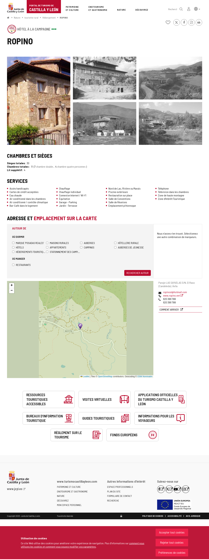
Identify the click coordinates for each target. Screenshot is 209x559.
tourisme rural (31, 17)
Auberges (87, 242)
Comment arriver (169, 309)
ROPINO (64, 17)
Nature (17, 17)
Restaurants (21, 264)
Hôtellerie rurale (126, 242)
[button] (197, 9)
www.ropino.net (173, 295)
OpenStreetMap (105, 376)
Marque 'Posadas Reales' (28, 242)
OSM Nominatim (144, 376)
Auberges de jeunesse (129, 247)
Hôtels (18, 247)
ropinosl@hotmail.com (175, 292)
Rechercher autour (137, 272)
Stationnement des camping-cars (63, 251)
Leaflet (84, 376)
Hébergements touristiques (29, 251)
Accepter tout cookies (172, 532)
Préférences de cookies (171, 552)
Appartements (56, 247)
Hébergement (49, 17)
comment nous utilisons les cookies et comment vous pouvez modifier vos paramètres (82, 545)
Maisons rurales (57, 242)
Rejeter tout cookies (171, 542)
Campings (87, 247)
